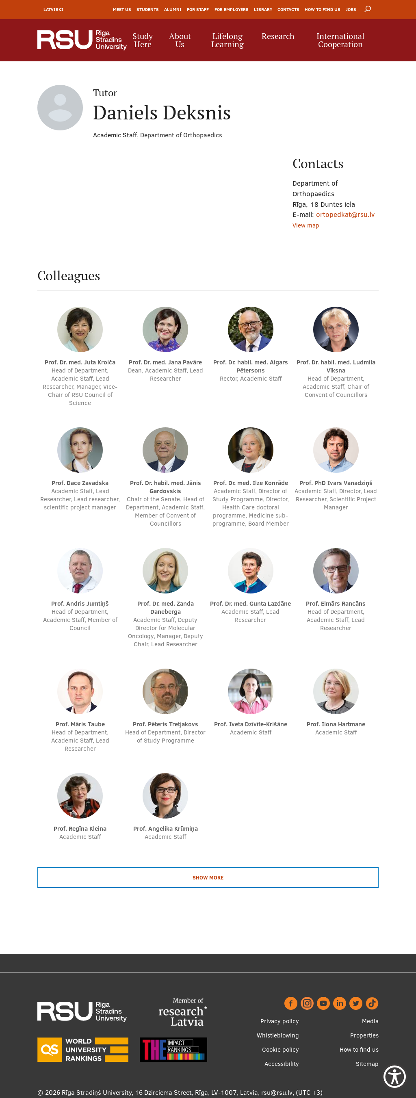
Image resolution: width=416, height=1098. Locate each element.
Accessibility (281, 1063)
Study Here (142, 40)
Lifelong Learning (227, 40)
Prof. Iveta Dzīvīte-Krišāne (250, 724)
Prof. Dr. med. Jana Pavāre (165, 362)
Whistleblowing (278, 1035)
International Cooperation (340, 40)
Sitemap (367, 1063)
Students (147, 9)
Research (278, 36)
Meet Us (122, 9)
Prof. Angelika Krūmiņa (165, 828)
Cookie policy (280, 1049)
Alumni (173, 9)
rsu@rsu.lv (276, 1092)
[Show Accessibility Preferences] (394, 1076)
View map (305, 225)
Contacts (288, 9)
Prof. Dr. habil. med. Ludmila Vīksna (336, 366)
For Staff (198, 9)
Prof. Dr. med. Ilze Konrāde (250, 483)
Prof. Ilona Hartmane (336, 724)
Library (263, 9)
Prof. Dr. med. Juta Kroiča (80, 362)
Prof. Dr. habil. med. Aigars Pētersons (250, 366)
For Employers (231, 9)
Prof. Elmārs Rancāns (336, 603)
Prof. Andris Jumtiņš (80, 603)
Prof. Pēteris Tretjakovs (165, 724)
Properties (364, 1035)
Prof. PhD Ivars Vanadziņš (336, 483)
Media (370, 1021)
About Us (180, 40)
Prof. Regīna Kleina (80, 828)
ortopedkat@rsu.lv (345, 214)
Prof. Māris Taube (80, 724)
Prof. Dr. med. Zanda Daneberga (165, 607)
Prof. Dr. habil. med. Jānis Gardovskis (165, 487)
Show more (208, 877)
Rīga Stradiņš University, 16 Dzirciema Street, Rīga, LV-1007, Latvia (160, 1092)
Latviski (53, 9)
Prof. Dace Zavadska (80, 483)
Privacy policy (279, 1021)
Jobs (351, 9)
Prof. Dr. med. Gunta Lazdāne (250, 603)
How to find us (322, 9)
